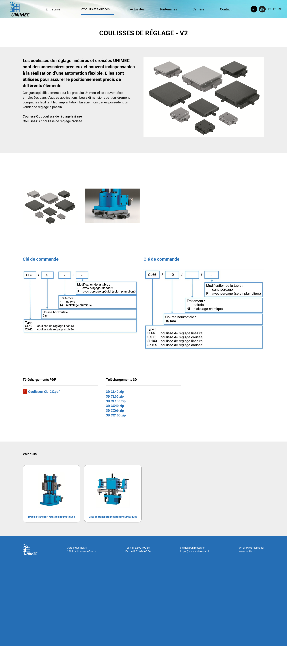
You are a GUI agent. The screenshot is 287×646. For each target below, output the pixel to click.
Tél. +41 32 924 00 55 (137, 547)
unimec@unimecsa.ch (192, 547)
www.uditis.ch (247, 551)
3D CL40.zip (115, 391)
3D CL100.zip (116, 401)
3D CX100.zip (116, 415)
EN (275, 9)
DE (280, 9)
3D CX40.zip (115, 405)
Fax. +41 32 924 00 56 (138, 551)
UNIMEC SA (20, 9)
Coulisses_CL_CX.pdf (43, 391)
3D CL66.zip (115, 396)
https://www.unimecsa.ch (195, 551)
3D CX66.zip (115, 410)
